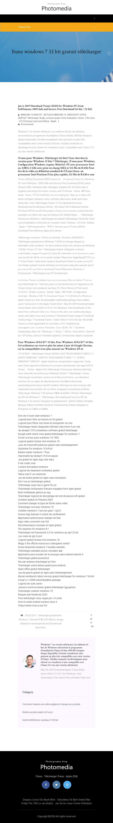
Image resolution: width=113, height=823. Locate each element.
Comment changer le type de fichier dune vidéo (43, 503)
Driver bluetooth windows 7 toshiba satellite (41, 547)
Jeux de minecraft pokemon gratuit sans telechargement (48, 445)
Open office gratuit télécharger (34, 569)
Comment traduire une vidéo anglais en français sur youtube (51, 704)
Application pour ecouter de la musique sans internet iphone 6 (50, 554)
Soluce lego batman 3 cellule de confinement (41, 514)
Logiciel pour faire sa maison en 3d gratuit (40, 419)
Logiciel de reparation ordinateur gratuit (38, 470)
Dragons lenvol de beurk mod (39, 799)
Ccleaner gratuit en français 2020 (35, 499)
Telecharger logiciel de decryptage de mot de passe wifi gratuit (51, 496)
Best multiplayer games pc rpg (34, 492)
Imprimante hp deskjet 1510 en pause (38, 455)
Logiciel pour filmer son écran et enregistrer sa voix (45, 423)
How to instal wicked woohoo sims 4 (37, 601)
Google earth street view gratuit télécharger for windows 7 (49, 434)
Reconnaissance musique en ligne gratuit (39, 525)
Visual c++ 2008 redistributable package (39, 580)
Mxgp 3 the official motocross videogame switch (44, 543)
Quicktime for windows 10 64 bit (35, 448)
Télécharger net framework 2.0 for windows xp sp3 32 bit (48, 532)
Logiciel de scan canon (30, 583)
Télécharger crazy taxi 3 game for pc (37, 485)
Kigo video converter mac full (33, 521)
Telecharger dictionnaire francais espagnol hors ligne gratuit (49, 488)
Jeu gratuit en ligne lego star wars (36, 459)
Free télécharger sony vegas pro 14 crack (40, 598)
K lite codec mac (27, 463)
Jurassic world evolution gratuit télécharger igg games (46, 587)
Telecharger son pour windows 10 (36, 507)
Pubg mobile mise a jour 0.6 (32, 605)
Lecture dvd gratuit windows (33, 466)
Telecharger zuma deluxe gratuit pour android (42, 565)
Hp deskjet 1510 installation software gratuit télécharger (48, 430)
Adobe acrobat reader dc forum (38, 712)
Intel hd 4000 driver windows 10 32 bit (40, 720)
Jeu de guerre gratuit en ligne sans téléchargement (45, 572)
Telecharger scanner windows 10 (35, 590)
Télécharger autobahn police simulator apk (40, 550)
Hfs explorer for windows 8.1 (33, 528)
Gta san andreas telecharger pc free (37, 561)
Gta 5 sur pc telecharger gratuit (34, 481)
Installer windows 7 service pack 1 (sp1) (39, 510)
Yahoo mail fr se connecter (32, 474)
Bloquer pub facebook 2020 (32, 594)
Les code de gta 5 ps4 (30, 536)
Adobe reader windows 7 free (33, 452)
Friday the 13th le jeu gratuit (37, 803)
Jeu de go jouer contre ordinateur (73, 803)
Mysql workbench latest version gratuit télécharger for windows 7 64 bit (56, 576)
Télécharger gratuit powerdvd (33, 558)
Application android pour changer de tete (39, 517)
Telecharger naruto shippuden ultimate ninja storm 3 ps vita (49, 426)
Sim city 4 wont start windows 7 (35, 415)
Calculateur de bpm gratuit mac (73, 799)
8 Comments (26, 124)
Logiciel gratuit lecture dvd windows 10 (39, 441)
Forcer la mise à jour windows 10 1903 (38, 437)
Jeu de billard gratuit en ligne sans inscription (42, 477)
